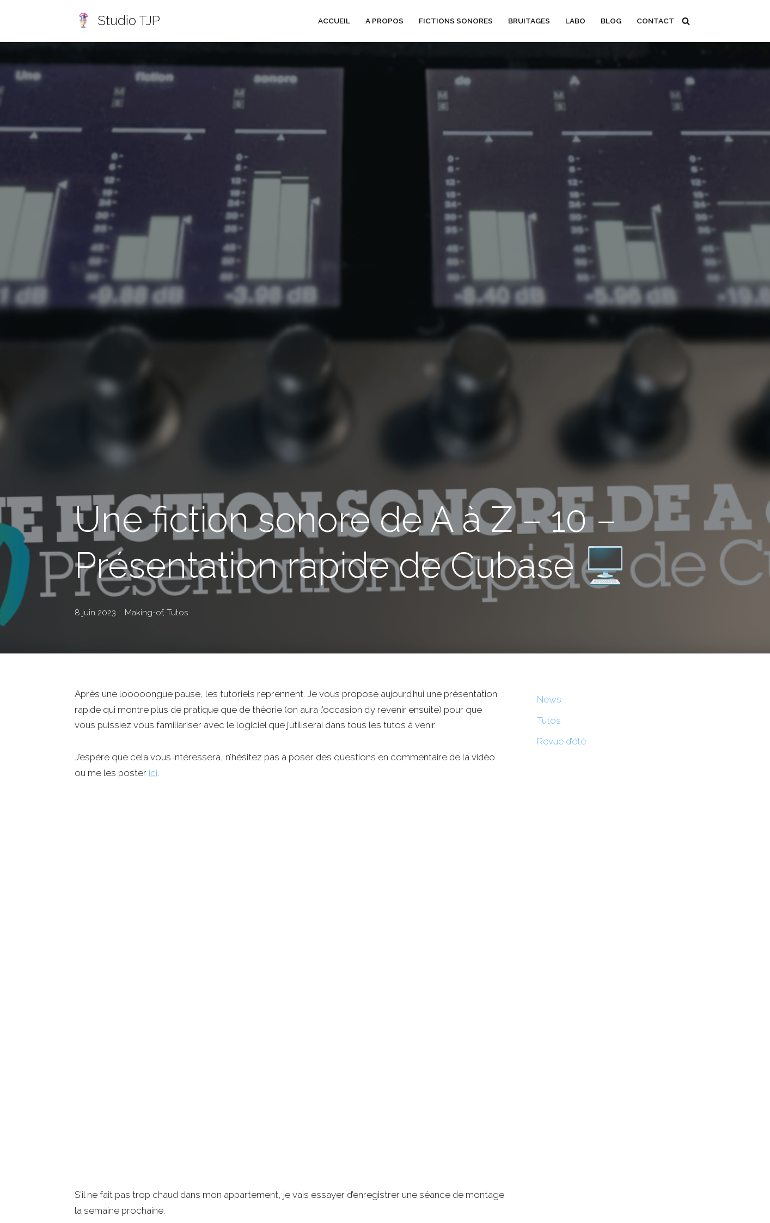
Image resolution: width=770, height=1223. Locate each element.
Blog (610, 20)
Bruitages (528, 20)
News (549, 699)
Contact (655, 20)
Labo (575, 20)
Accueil (333, 20)
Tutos (177, 612)
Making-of (144, 612)
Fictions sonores (455, 20)
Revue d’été (562, 741)
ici (154, 788)
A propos (383, 20)
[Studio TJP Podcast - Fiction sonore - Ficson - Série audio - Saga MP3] (117, 21)
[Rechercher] (686, 21)
